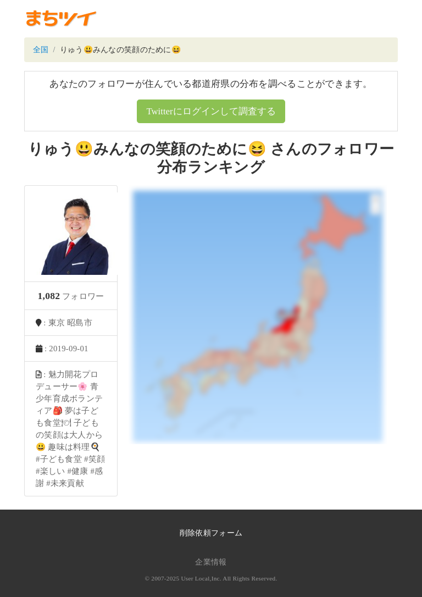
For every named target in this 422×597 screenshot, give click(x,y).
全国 (41, 50)
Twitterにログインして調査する (210, 111)
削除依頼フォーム (211, 533)
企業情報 (210, 562)
